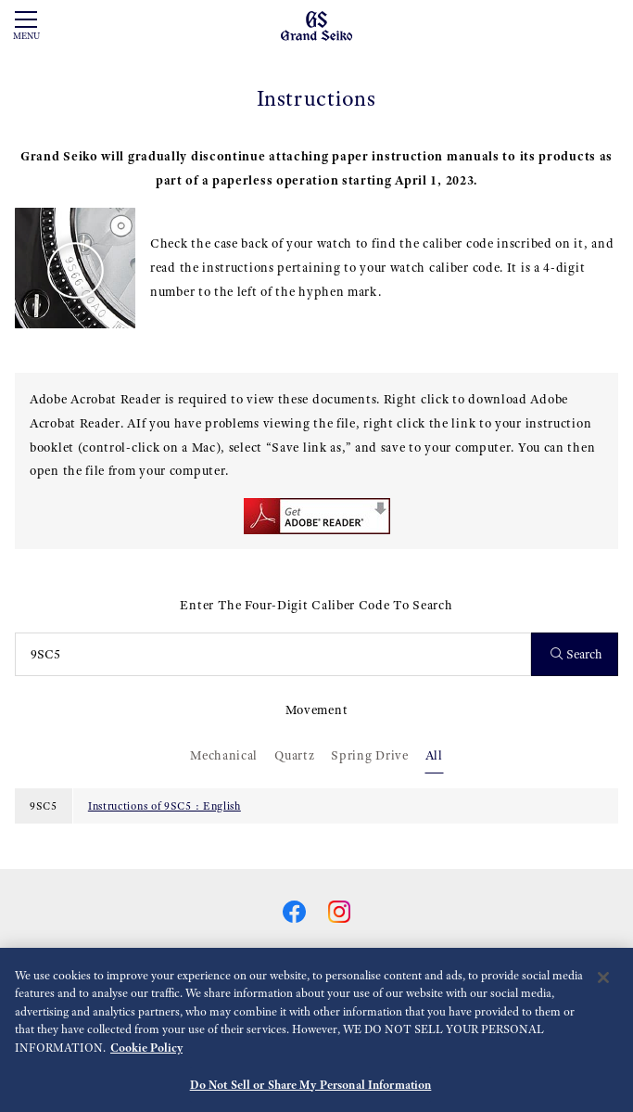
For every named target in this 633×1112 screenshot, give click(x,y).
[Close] (603, 985)
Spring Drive (369, 755)
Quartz (294, 755)
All (434, 755)
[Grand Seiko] (316, 25)
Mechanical (224, 755)
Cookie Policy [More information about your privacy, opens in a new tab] (146, 1056)
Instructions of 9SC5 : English (164, 806)
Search (577, 654)
